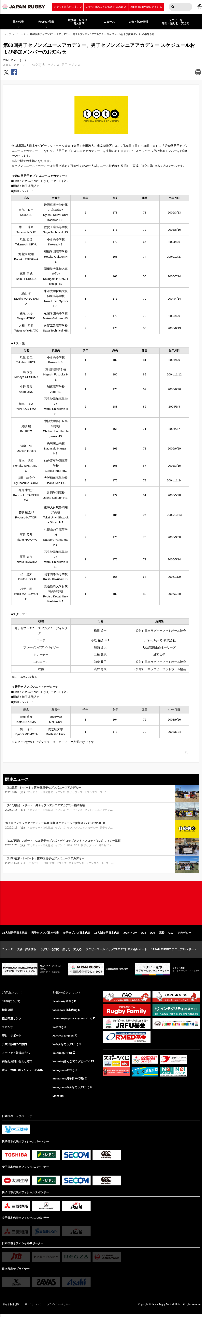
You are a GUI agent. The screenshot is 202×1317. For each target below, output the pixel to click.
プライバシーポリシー (60, 1307)
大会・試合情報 (26, 951)
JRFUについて (11, 1003)
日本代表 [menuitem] (18, 21)
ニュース (21, 34)
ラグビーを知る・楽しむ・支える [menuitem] (175, 22)
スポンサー (9, 1029)
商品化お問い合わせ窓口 (17, 1063)
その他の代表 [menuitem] (45, 21)
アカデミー (184, 934)
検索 (173, 7)
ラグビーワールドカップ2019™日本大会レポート (116, 951)
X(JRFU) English (63, 1037)
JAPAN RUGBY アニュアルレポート (173, 951)
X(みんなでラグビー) (65, 1046)
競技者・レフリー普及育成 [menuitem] (79, 22)
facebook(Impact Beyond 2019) (72, 1020)
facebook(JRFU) (63, 1003)
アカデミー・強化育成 (29, 65)
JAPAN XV (130, 934)
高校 (162, 934)
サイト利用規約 (11, 1307)
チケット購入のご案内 (66, 6)
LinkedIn (58, 1098)
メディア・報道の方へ (16, 1055)
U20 (152, 934)
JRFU (7, 65)
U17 (171, 934)
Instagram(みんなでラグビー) (71, 1089)
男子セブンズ (70, 65)
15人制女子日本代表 (107, 934)
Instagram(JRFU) (63, 1072)
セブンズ (53, 65)
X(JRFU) (57, 1029)
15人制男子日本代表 (14, 934)
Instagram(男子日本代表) (68, 1081)
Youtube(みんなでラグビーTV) (71, 1063)
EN (199, 8)
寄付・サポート (11, 1037)
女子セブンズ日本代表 (76, 934)
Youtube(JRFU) (62, 1055)
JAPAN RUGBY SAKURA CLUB (104, 6)
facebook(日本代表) (65, 1011)
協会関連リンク (11, 1020)
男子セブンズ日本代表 (45, 934)
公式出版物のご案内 (14, 1046)
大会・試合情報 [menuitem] (138, 21)
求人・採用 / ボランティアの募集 (22, 1072)
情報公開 (7, 1011)
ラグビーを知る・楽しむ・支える (61, 951)
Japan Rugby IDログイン (144, 6)
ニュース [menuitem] (109, 21)
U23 (143, 934)
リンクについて (34, 1307)
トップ (7, 34)
